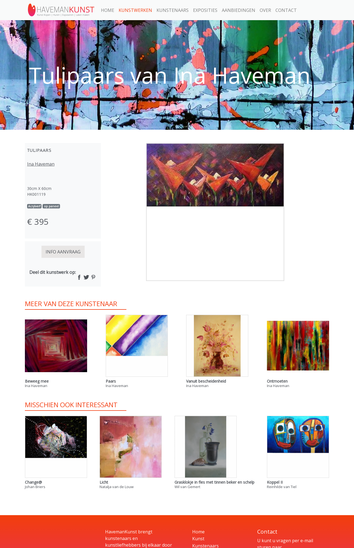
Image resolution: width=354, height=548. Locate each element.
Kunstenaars (173, 10)
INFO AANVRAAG (63, 252)
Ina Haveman (40, 164)
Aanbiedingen (238, 10)
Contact (286, 10)
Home (107, 10)
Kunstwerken (135, 10)
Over (265, 10)
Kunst (198, 539)
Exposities (205, 10)
